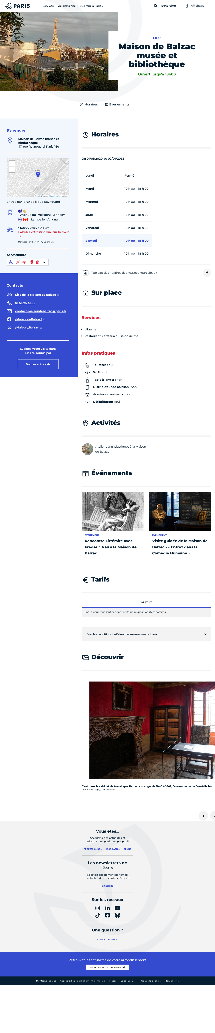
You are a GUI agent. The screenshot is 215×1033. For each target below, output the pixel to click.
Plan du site (172, 981)
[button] (38, 175)
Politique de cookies (149, 981)
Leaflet (38, 196)
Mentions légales (46, 981)
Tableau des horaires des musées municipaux (124, 272)
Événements (116, 105)
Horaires (89, 105)
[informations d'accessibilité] (28, 262)
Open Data (127, 981)
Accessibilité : (82, 981)
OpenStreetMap (55, 196)
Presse (113, 981)
